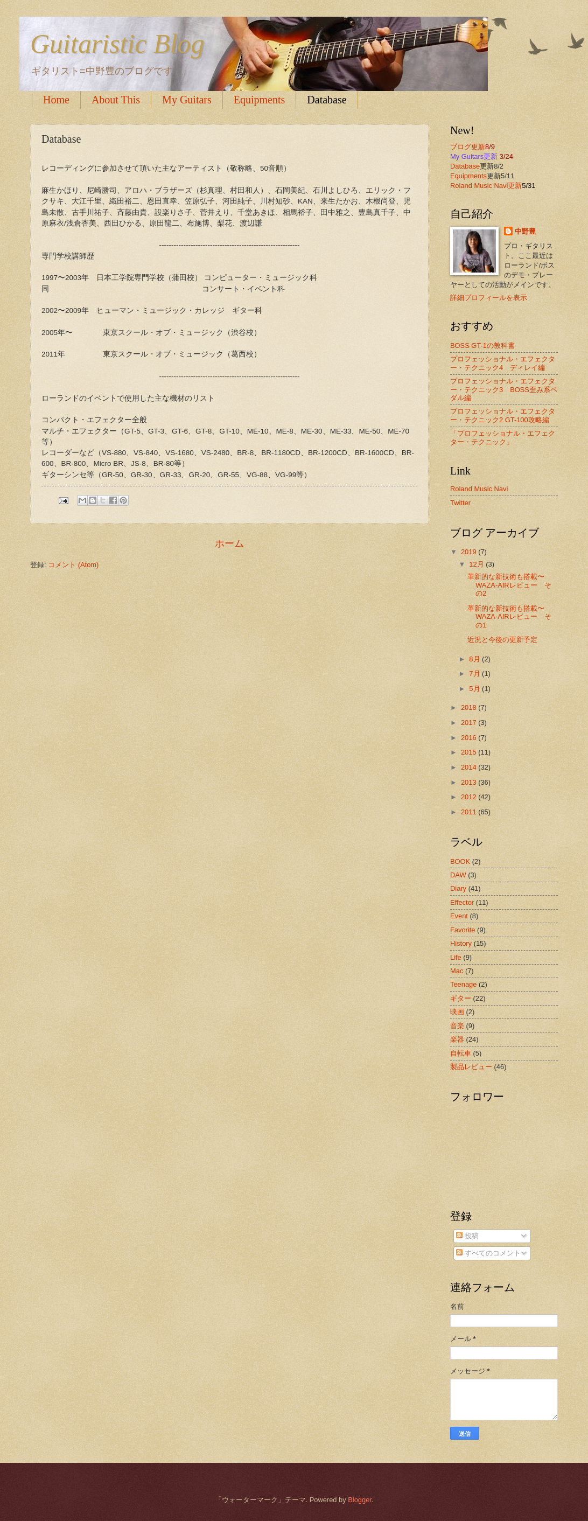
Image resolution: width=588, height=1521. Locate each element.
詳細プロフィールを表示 (488, 298)
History (461, 943)
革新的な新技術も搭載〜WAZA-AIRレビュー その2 (509, 585)
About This (116, 100)
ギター (460, 998)
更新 (515, 186)
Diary (458, 888)
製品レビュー (471, 1067)
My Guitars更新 (474, 156)
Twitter (460, 503)
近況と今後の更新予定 (502, 640)
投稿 (467, 1236)
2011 (469, 812)
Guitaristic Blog (117, 44)
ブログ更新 (467, 147)
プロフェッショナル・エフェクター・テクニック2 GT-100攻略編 (502, 415)
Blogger (360, 1500)
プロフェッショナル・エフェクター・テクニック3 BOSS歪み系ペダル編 (503, 389)
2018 (469, 707)
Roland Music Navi (479, 186)
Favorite (462, 930)
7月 (475, 673)
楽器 (457, 1039)
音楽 (457, 1026)
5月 (475, 689)
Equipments (259, 100)
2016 (469, 738)
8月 (475, 659)
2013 (469, 782)
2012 (469, 797)
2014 (469, 767)
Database (326, 100)
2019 (469, 552)
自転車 (460, 1053)
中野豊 (525, 231)
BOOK (460, 861)
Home (56, 100)
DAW (458, 875)
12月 (477, 564)
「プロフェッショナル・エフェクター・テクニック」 (502, 437)
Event (459, 916)
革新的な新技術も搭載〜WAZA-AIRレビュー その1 (509, 616)
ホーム (229, 543)
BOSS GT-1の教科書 (482, 345)
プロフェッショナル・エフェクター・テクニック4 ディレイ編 (502, 363)
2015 (469, 752)
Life (455, 957)
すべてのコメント (488, 1253)
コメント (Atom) (73, 565)
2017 (469, 722)
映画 (457, 1012)
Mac (456, 971)
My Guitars (187, 100)
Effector (462, 902)
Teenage (463, 984)
